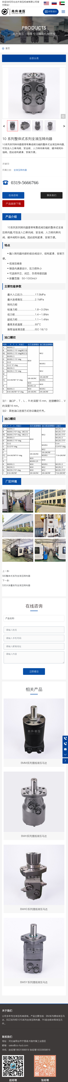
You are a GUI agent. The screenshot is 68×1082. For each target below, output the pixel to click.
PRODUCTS (34, 28)
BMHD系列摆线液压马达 (34, 909)
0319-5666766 (24, 182)
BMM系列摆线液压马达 (34, 763)
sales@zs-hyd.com (18, 1045)
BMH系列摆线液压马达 (34, 836)
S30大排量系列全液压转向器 (16, 585)
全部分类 (34, 58)
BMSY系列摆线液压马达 (34, 982)
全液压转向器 (20, 170)
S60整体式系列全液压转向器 (16, 575)
